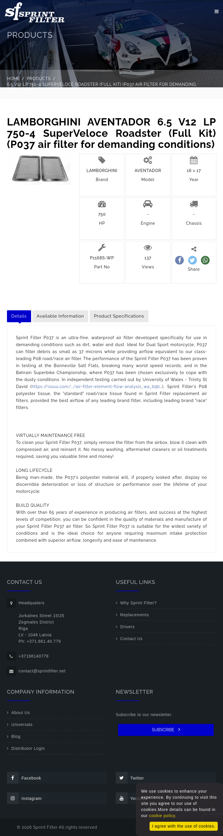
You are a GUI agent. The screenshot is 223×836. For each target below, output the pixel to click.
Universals (22, 724)
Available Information (60, 316)
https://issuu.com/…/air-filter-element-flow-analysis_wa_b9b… (97, 386)
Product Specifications (119, 316)
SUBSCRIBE (166, 729)
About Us (20, 712)
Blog (15, 736)
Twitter (130, 778)
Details (19, 316)
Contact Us (131, 638)
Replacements (134, 614)
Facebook (24, 778)
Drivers (127, 626)
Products (39, 78)
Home (13, 78)
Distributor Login (28, 748)
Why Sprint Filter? (138, 603)
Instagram (24, 798)
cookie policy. (162, 815)
